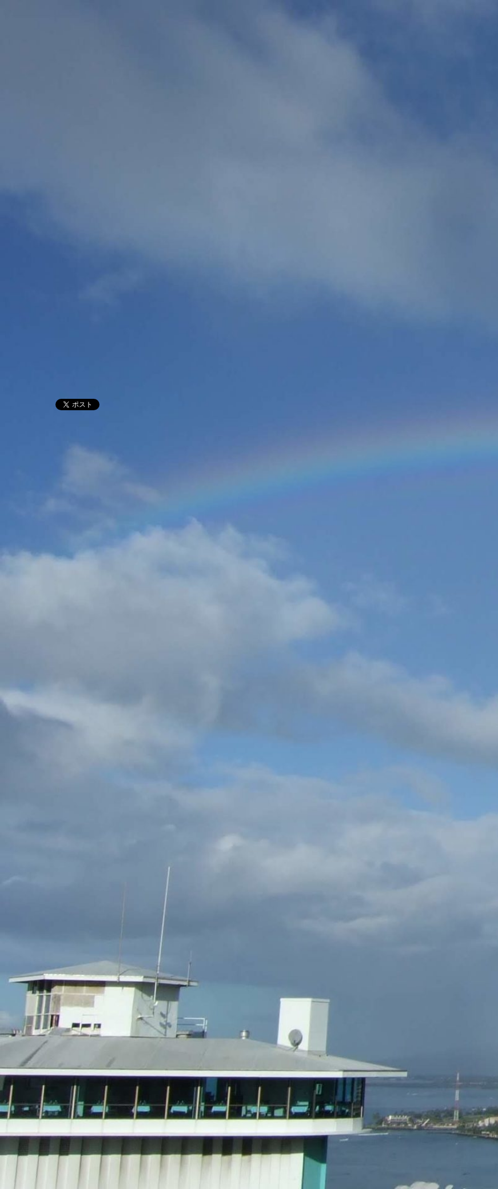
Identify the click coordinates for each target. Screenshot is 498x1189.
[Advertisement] (249, 298)
